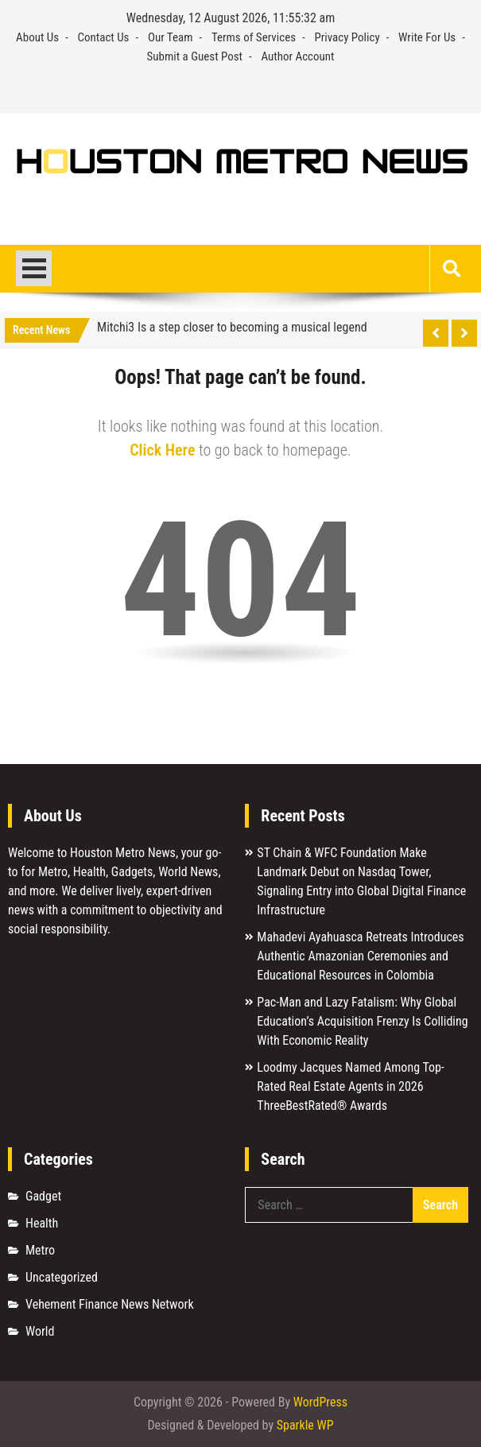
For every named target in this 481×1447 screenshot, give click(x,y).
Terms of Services (253, 37)
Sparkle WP (305, 1425)
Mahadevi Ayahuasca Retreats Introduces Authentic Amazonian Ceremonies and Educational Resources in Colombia (360, 956)
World (39, 1331)
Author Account (297, 56)
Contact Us (103, 37)
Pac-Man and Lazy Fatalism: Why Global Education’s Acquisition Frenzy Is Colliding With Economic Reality (362, 1021)
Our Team (170, 37)
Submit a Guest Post (194, 56)
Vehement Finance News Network (109, 1304)
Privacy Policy (346, 37)
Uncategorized (61, 1277)
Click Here (162, 450)
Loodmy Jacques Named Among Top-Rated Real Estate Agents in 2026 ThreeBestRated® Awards (350, 1086)
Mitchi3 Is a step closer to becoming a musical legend (232, 327)
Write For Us (427, 37)
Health (41, 1223)
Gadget (43, 1196)
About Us (37, 37)
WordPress (320, 1402)
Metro (40, 1250)
